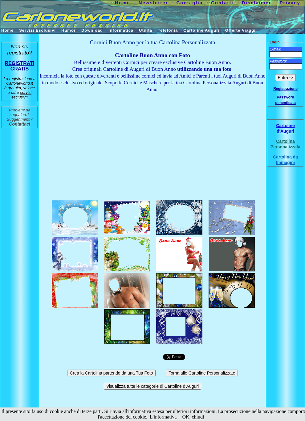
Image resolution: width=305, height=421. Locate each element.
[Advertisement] (152, 145)
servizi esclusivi (21, 94)
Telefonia (168, 30)
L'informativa (163, 416)
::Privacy (287, 2)
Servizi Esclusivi (37, 30)
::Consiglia (187, 2)
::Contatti (220, 2)
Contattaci (19, 124)
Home (7, 30)
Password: (278, 61)
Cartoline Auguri (201, 30)
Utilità (145, 30)
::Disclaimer (254, 2)
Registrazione (285, 88)
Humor (68, 30)
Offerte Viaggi (240, 30)
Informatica (120, 30)
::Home (120, 2)
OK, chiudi (193, 416)
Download (92, 30)
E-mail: (275, 49)
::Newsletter (151, 2)
